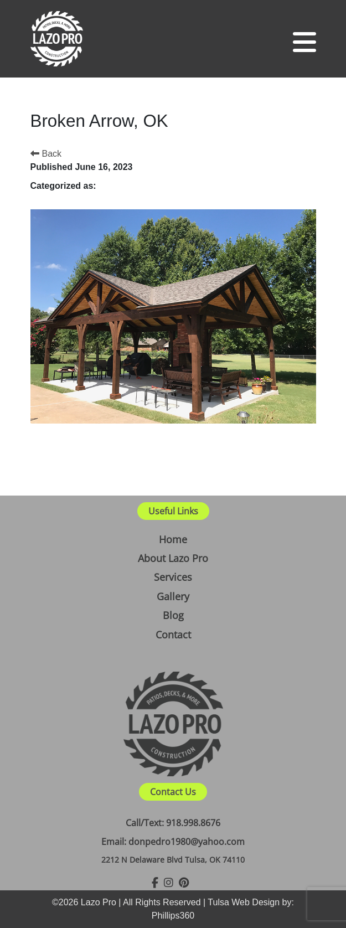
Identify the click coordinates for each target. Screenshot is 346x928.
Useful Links (173, 511)
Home (173, 539)
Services (173, 577)
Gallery (173, 596)
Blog (173, 615)
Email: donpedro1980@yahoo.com (173, 842)
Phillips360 (173, 915)
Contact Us (173, 792)
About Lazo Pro (173, 558)
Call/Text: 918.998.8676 (173, 823)
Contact (173, 634)
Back (46, 153)
